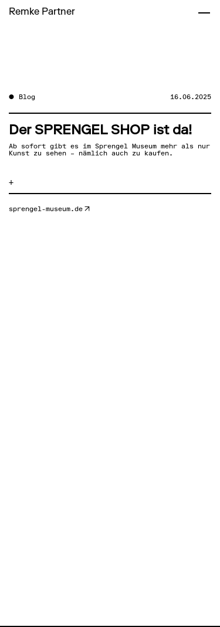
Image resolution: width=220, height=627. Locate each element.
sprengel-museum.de (46, 209)
